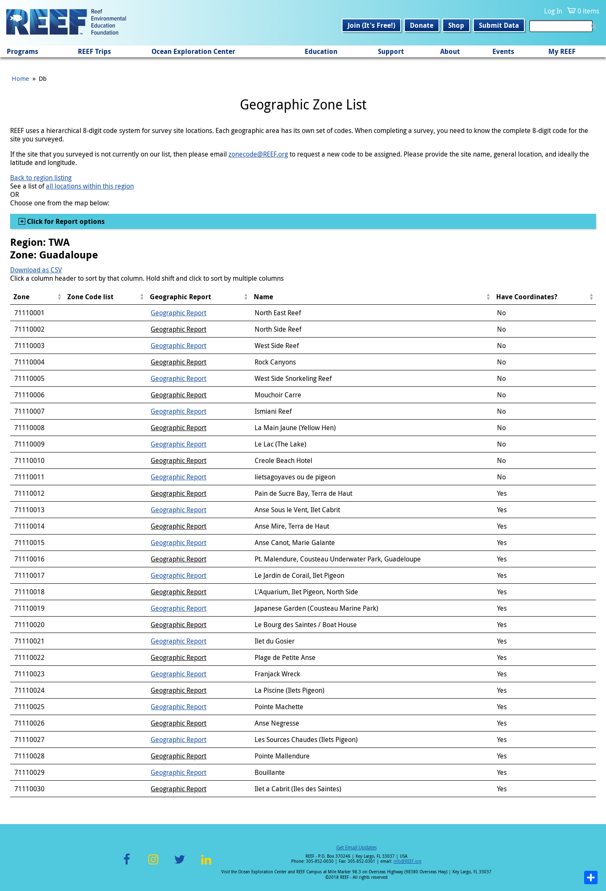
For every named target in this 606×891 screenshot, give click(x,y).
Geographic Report (178, 312)
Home (20, 78)
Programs (22, 51)
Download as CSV (36, 269)
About (450, 51)
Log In (553, 11)
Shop (456, 25)
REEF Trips (94, 51)
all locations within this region (90, 186)
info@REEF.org (407, 861)
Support (391, 51)
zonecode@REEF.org (258, 154)
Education (321, 51)
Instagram (153, 864)
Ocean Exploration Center (193, 51)
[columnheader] (37, 297)
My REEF (562, 51)
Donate (421, 25)
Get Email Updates (356, 847)
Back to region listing (41, 177)
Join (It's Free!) (371, 25)
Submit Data (499, 25)
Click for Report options (65, 221)
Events (503, 51)
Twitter (180, 864)
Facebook (127, 864)
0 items (588, 11)
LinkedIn (206, 864)
